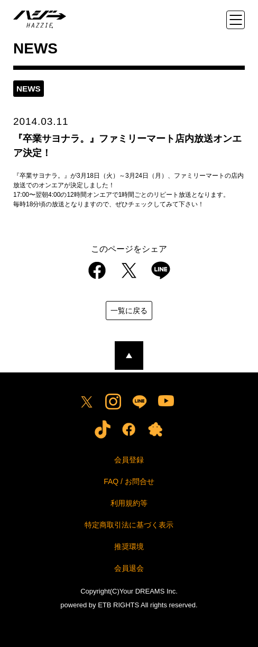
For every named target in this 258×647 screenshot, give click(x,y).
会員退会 (129, 568)
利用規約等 (129, 503)
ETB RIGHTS (118, 605)
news (28, 88)
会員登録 (129, 459)
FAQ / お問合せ (129, 481)
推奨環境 (129, 546)
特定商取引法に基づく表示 (129, 525)
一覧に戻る (129, 310)
